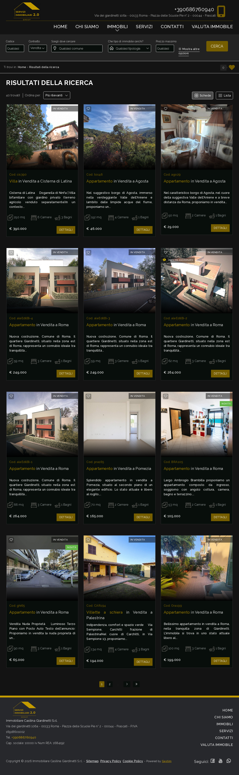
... (118, 684)
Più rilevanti (56, 95)
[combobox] (38, 48)
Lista (224, 95)
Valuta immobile (212, 26)
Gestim (167, 761)
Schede (202, 95)
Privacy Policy (110, 761)
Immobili (117, 26)
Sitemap (92, 761)
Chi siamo (87, 26)
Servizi (144, 26)
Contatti (172, 26)
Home (60, 26)
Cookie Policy (133, 761)
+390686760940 (194, 9)
